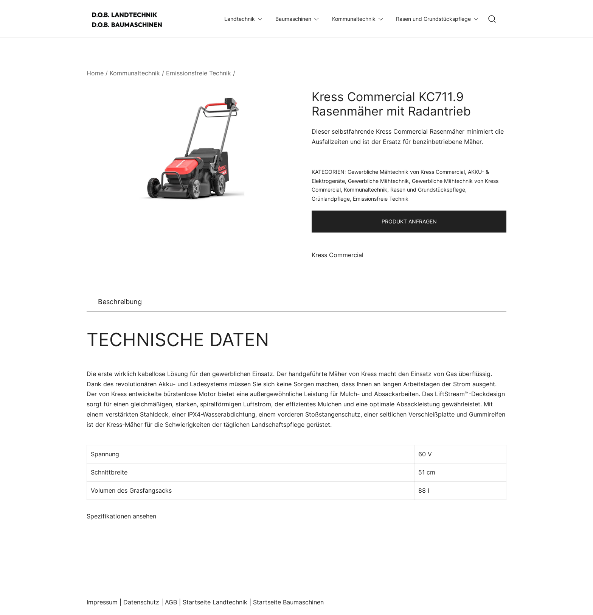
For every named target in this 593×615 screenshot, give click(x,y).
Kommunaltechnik (354, 19)
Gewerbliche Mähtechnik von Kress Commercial (406, 172)
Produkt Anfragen (409, 221)
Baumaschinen (293, 19)
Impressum (102, 602)
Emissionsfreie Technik (198, 73)
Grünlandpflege (331, 198)
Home (95, 73)
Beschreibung (120, 302)
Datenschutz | (144, 602)
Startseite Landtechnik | (218, 602)
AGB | (174, 602)
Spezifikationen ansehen (121, 516)
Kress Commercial (337, 255)
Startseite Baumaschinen (288, 602)
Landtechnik (239, 19)
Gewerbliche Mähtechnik (378, 181)
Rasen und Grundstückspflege (433, 19)
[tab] (120, 301)
